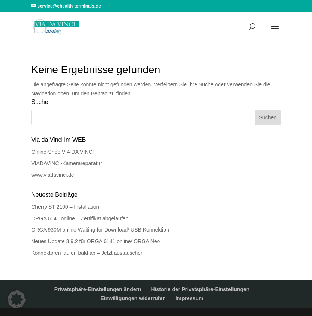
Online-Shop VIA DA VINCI (62, 152)
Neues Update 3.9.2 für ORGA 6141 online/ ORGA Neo (95, 241)
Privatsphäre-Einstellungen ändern (97, 289)
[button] (16, 299)
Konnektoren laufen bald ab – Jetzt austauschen (87, 253)
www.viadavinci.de (52, 175)
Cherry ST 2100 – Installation (65, 207)
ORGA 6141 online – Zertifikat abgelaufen (79, 218)
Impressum (190, 298)
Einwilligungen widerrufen (133, 298)
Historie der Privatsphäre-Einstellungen (200, 289)
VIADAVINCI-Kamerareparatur (66, 163)
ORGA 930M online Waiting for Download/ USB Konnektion (100, 230)
